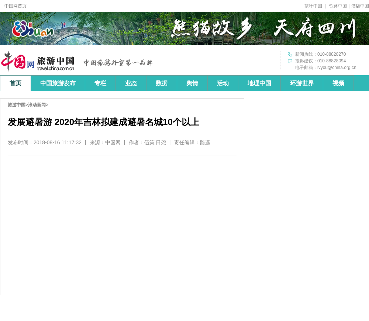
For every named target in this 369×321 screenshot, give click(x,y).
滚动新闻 (37, 104)
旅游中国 (16, 104)
